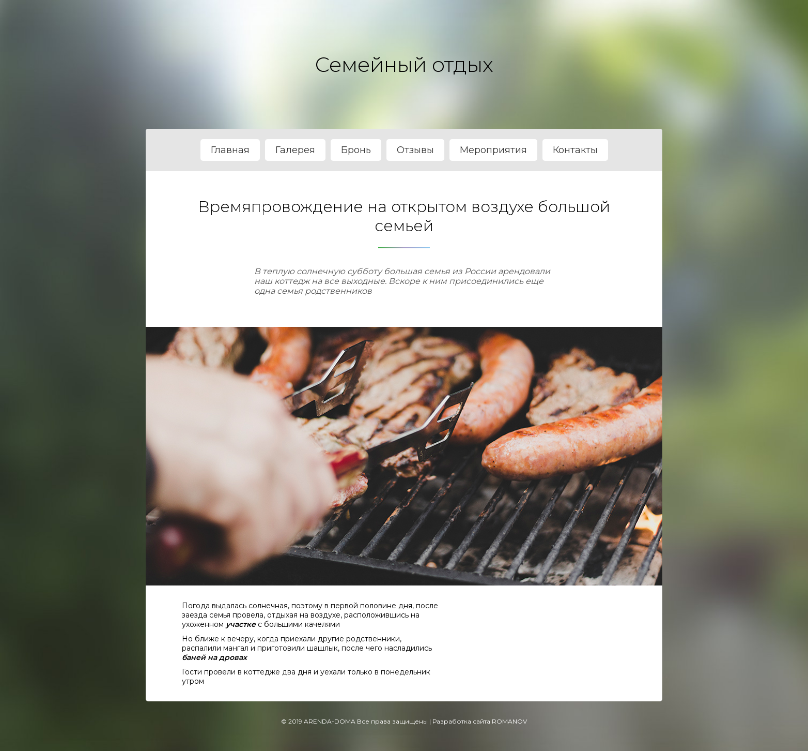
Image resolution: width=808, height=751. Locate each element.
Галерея (295, 150)
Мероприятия (493, 150)
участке (241, 624)
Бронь (356, 150)
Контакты (575, 150)
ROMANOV (509, 721)
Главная (230, 150)
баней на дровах (214, 657)
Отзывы (415, 150)
